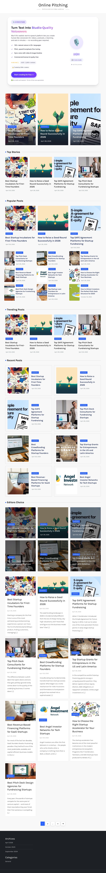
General (12, 126)
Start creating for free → (24, 75)
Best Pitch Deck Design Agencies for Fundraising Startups (25, 291)
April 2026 (9, 843)
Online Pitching (53, 5)
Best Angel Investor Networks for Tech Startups (55, 275)
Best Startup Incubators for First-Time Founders (19, 133)
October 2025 (10, 847)
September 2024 (11, 851)
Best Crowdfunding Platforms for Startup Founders (56, 258)
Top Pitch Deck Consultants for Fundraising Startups (88, 184)
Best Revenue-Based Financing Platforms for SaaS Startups (25, 275)
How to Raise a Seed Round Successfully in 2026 (52, 133)
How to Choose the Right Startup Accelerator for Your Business (90, 275)
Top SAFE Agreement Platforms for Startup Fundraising (84, 133)
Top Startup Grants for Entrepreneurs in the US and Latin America (90, 258)
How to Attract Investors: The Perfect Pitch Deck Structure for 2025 (90, 291)
